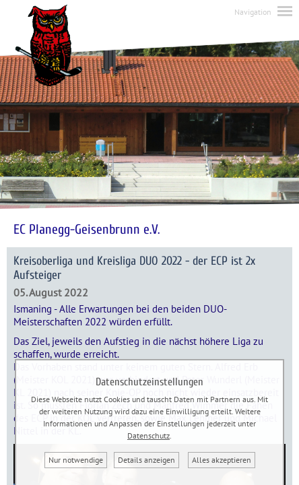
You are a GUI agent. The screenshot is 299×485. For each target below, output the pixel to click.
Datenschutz (148, 435)
